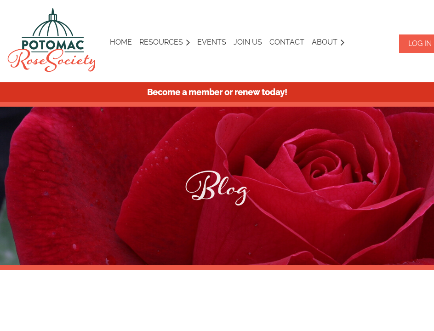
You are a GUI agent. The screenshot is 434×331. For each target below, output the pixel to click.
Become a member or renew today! (217, 92)
